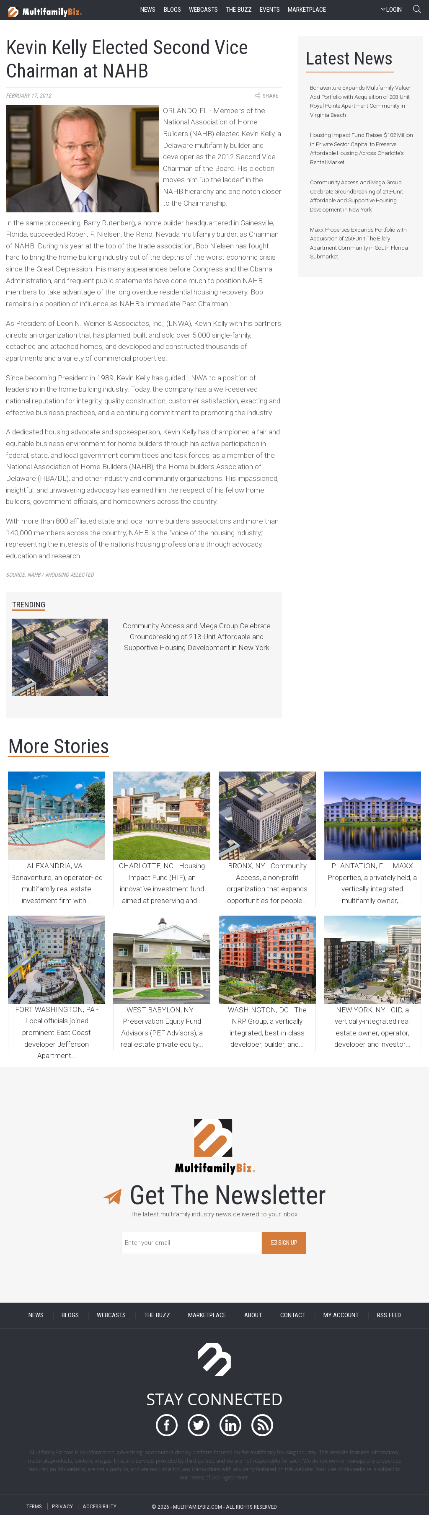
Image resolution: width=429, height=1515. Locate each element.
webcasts (203, 9)
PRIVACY (62, 1506)
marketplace (307, 9)
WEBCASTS (111, 1315)
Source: (50, 575)
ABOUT (253, 1315)
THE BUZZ (157, 1315)
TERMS (34, 1506)
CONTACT (292, 1315)
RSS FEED (389, 1315)
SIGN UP (284, 1243)
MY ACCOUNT (341, 1315)
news (147, 9)
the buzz (239, 9)
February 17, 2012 (28, 96)
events (270, 9)
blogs (172, 9)
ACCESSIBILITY (99, 1506)
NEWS (36, 1315)
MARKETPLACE (207, 1315)
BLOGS (70, 1315)
